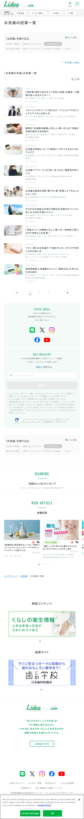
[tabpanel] (22, 538)
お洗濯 (23, 576)
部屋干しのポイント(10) (32, 48)
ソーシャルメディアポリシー (59, 793)
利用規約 (26, 788)
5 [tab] (46, 564)
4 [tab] (44, 564)
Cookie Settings (30, 813)
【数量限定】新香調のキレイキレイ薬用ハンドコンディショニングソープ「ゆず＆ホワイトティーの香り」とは (22, 547)
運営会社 (50, 783)
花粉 (71, 13)
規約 (38, 366)
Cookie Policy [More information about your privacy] (44, 805)
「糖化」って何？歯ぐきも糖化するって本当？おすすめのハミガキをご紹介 (60, 547)
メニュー (77, 4)
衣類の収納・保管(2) (13, 48)
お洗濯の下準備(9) (13, 44)
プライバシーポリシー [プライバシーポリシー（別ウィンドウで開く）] (31, 422)
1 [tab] (38, 564)
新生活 (21, 13)
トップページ (10, 576)
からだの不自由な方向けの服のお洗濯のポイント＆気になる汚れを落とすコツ (51, 210)
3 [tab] (42, 564)
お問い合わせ (16, 783)
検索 (70, 4)
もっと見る (72, 37)
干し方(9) (66, 48)
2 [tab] (40, 564)
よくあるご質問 (35, 783)
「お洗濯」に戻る (71, 62)
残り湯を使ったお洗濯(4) (52, 48)
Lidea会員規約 (67, 783)
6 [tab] (48, 564)
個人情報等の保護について (49, 788)
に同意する (42, 366)
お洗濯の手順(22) (53, 44)
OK (52, 813)
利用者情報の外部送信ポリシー (26, 793)
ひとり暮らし (38, 13)
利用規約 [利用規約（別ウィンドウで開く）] (48, 422)
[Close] (79, 799)
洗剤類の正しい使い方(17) (32, 44)
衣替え (57, 13)
